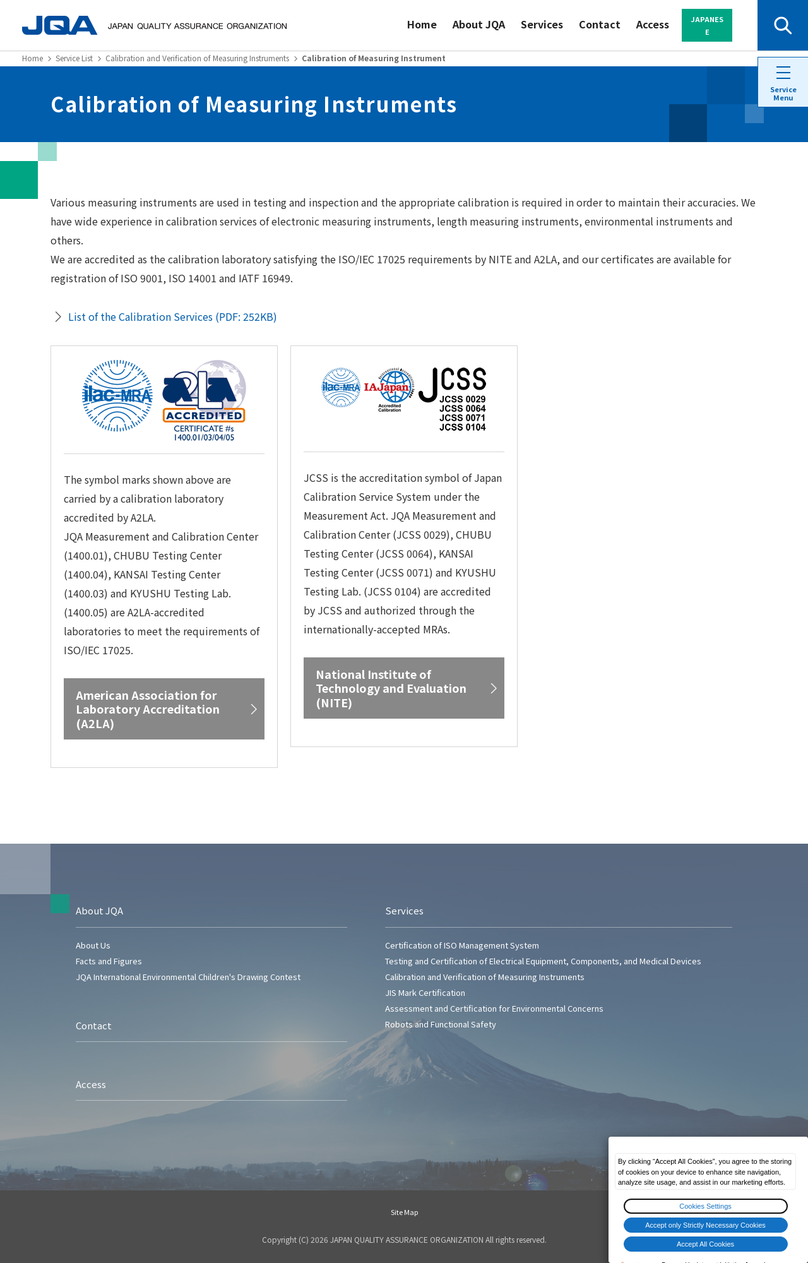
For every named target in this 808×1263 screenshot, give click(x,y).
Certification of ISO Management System (462, 945)
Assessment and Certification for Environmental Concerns (494, 1008)
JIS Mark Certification (425, 992)
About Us (93, 945)
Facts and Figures (109, 961)
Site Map (404, 1212)
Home (422, 24)
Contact (600, 24)
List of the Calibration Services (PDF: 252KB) (172, 316)
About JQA (479, 24)
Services (542, 24)
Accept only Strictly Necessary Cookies (705, 1225)
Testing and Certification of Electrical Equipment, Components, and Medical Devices (543, 961)
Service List (74, 57)
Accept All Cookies (705, 1244)
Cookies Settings (705, 1206)
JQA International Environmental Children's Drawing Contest (188, 977)
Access (652, 24)
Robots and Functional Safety (440, 1024)
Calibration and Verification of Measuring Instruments (197, 57)
